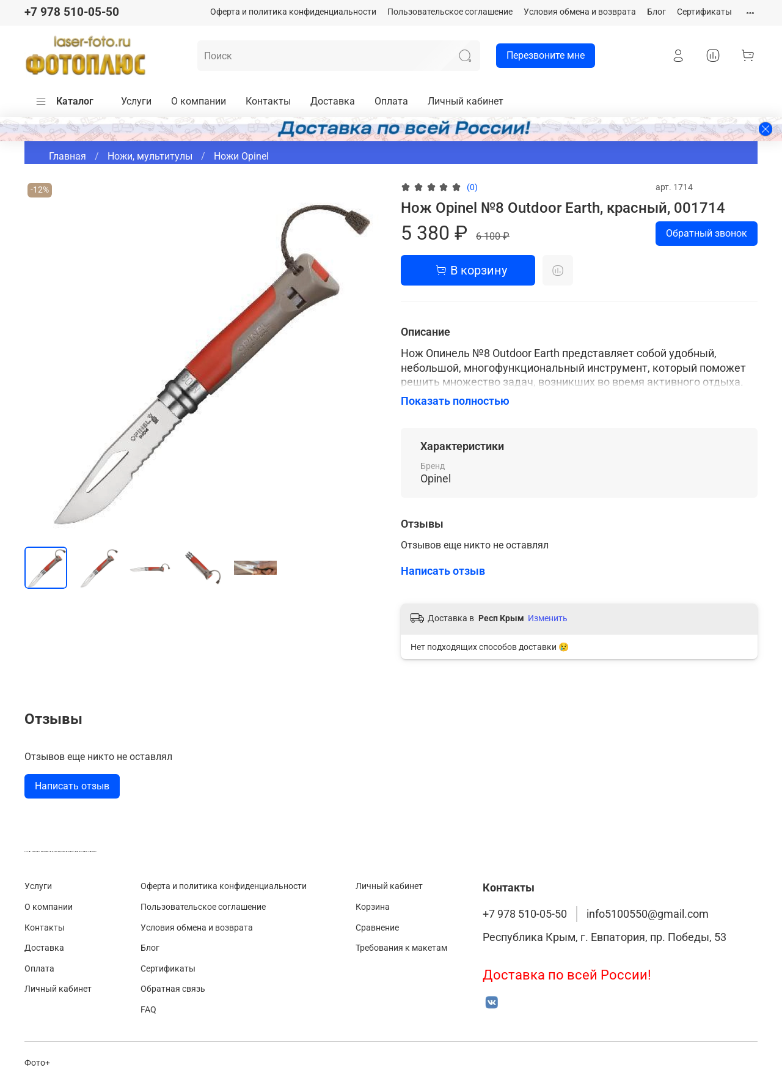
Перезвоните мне (540, 55)
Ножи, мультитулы (150, 156)
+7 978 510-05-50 (71, 12)
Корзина (373, 907)
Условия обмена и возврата (580, 12)
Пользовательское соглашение (450, 12)
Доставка (332, 101)
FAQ (148, 1010)
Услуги (136, 101)
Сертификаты (704, 12)
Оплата (391, 101)
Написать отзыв (72, 786)
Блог (656, 12)
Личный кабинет (465, 101)
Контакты (268, 101)
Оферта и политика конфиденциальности (293, 12)
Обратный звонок (706, 233)
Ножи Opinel (241, 156)
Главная (67, 156)
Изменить (548, 618)
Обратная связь (173, 989)
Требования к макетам (401, 948)
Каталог (64, 101)
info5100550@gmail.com (647, 914)
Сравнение (377, 928)
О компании (198, 101)
